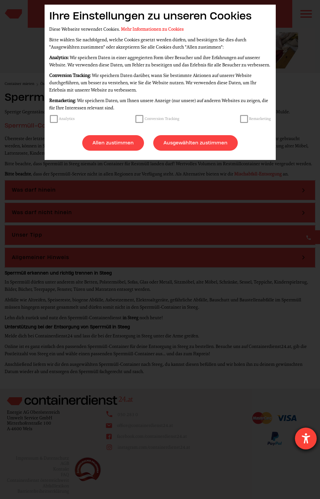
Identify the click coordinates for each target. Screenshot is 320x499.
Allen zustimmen (113, 143)
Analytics (67, 118)
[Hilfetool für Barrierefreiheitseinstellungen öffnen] (306, 438)
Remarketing (260, 118)
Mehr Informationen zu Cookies (152, 29)
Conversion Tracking (162, 118)
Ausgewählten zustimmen (195, 143)
